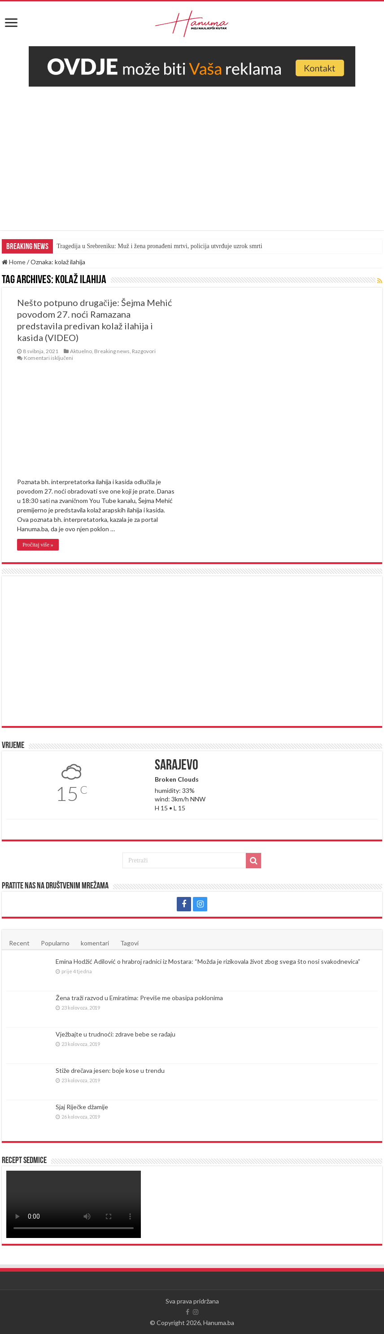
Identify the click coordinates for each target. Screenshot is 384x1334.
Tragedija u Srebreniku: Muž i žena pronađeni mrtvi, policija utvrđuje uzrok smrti (159, 246)
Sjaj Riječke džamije (82, 1107)
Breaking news (112, 351)
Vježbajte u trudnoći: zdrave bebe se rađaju (115, 1034)
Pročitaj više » (37, 545)
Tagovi (129, 943)
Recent (19, 943)
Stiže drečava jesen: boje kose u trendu (110, 1070)
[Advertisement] (192, 154)
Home (14, 262)
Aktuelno (81, 351)
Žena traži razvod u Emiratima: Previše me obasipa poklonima (139, 998)
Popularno (55, 943)
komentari (95, 943)
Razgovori (144, 351)
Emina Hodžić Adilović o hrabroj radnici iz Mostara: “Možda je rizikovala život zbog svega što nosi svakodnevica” (208, 961)
